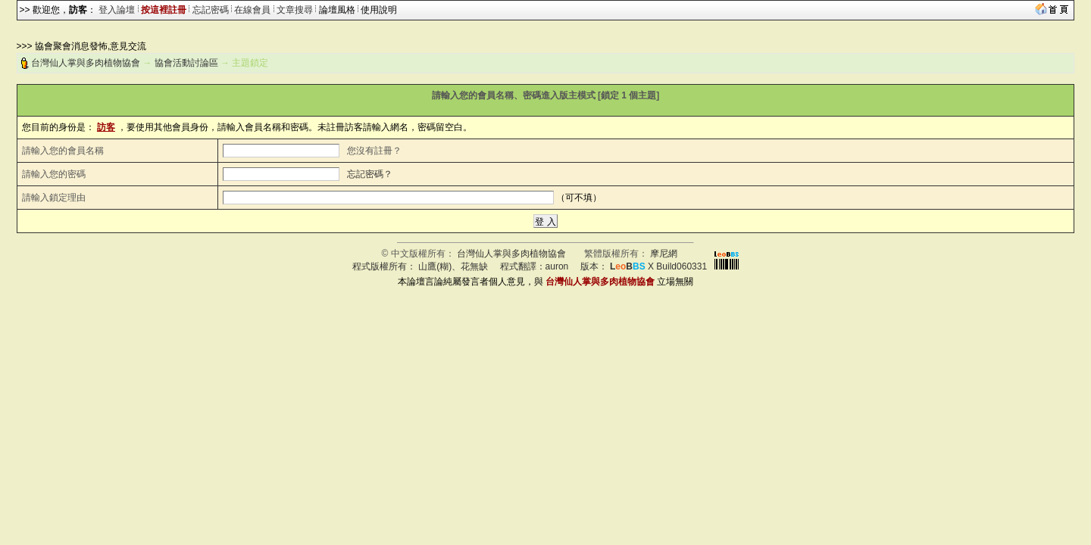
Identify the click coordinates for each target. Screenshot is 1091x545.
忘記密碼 (210, 10)
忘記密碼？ (369, 174)
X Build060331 (658, 266)
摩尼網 (663, 253)
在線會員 (252, 10)
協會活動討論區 (186, 63)
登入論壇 (116, 10)
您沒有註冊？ (374, 150)
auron (557, 266)
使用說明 (379, 10)
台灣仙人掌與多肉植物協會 (85, 63)
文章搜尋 (295, 10)
